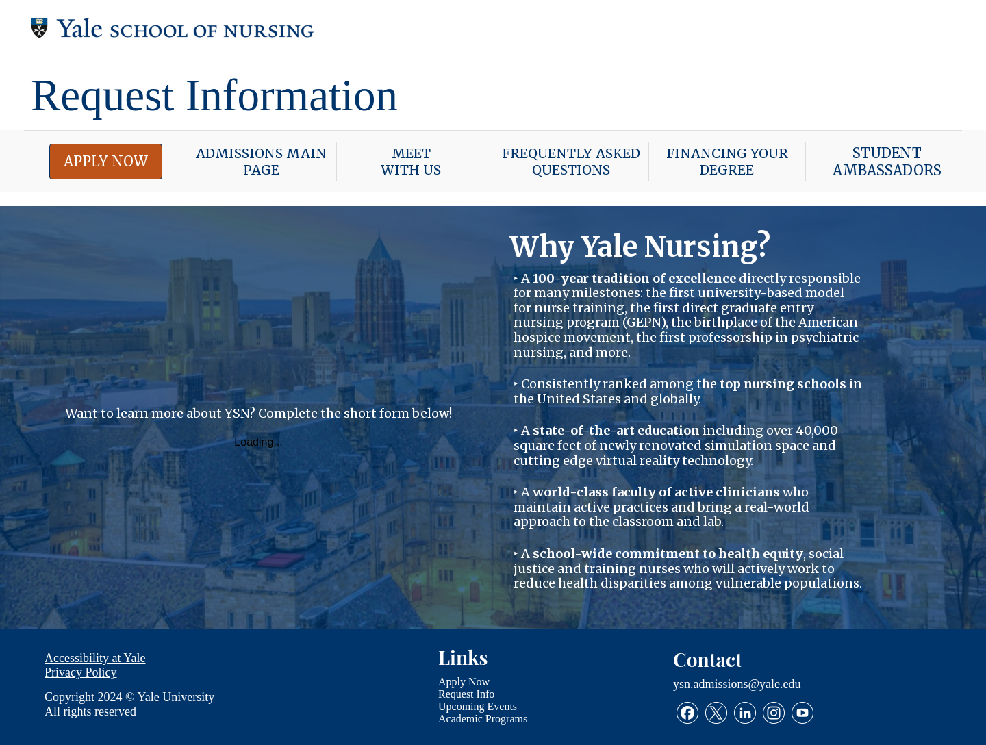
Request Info (466, 693)
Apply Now (464, 681)
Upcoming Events (477, 705)
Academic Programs (482, 718)
